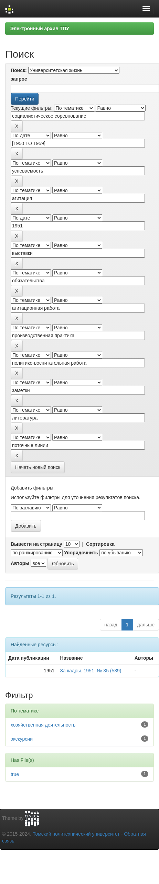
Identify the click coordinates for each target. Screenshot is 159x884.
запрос (19, 79)
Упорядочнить (81, 552)
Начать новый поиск (37, 467)
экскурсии (22, 739)
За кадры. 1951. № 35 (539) (90, 670)
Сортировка (100, 544)
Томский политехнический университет (76, 834)
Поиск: (19, 70)
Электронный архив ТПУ (39, 28)
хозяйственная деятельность (43, 725)
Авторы (20, 563)
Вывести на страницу (36, 544)
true (15, 774)
